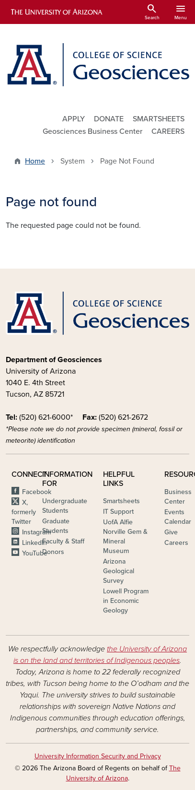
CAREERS (167, 131)
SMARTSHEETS (158, 119)
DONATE (109, 119)
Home (35, 161)
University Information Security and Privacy (97, 756)
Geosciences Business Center (92, 131)
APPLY (73, 119)
